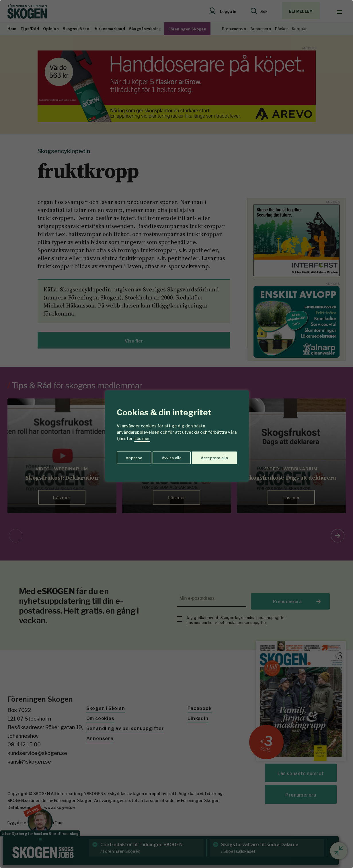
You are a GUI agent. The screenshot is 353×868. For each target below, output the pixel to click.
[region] (176, 434)
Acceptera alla (214, 456)
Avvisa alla (171, 456)
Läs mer (142, 438)
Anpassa (133, 456)
